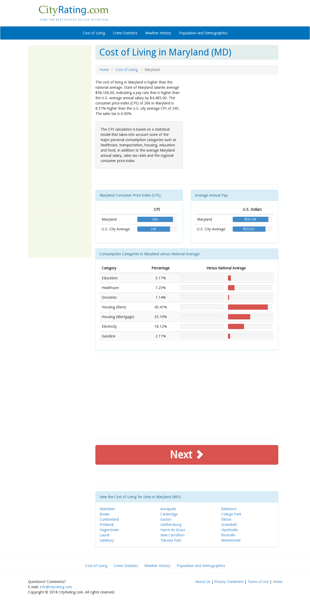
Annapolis (168, 509)
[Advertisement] (59, 128)
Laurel (104, 535)
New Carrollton (172, 535)
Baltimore (228, 509)
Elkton (226, 519)
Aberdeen (107, 509)
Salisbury (107, 540)
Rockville (228, 535)
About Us (202, 582)
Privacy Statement (228, 582)
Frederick (107, 525)
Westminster (231, 540)
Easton (165, 519)
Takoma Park (170, 540)
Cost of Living (94, 33)
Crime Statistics (125, 33)
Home (104, 70)
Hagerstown (109, 530)
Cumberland (109, 519)
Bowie (104, 514)
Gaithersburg (170, 525)
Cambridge (169, 514)
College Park (231, 514)
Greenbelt (229, 525)
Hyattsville (229, 530)
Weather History (158, 33)
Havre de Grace (172, 530)
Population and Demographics (203, 33)
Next (187, 455)
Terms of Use (258, 582)
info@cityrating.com (56, 587)
